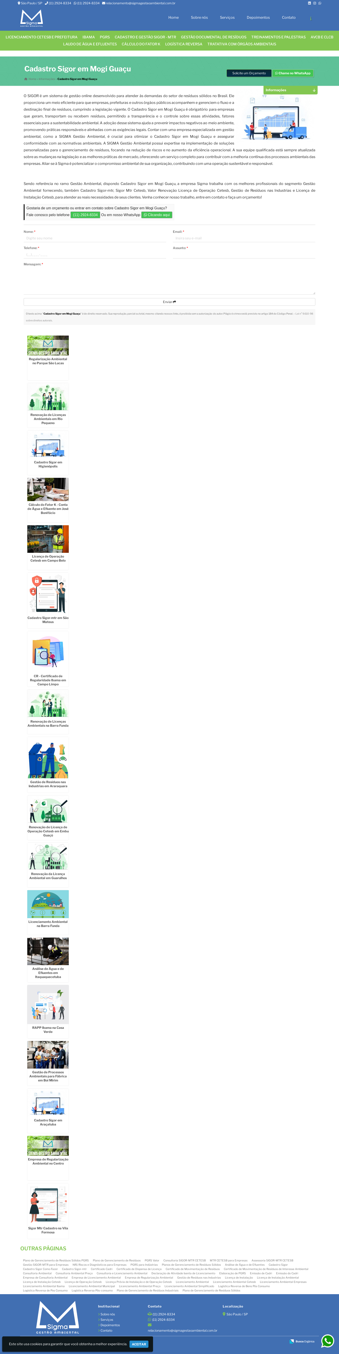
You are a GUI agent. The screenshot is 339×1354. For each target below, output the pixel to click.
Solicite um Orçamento (249, 73)
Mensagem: (33, 264)
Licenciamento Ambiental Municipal (92, 1286)
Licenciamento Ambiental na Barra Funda (48, 924)
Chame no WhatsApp (293, 73)
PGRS (105, 37)
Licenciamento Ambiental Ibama (44, 1286)
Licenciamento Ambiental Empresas (283, 1282)
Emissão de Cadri (261, 1273)
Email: (178, 231)
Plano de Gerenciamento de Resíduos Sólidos (211, 1290)
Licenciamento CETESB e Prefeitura (42, 37)
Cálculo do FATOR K (141, 44)
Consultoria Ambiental (37, 1273)
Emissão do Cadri (287, 1273)
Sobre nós (199, 17)
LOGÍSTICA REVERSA (183, 44)
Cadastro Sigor (278, 1264)
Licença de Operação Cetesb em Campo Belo (48, 558)
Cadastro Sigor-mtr (74, 1269)
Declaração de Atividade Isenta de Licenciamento (183, 1273)
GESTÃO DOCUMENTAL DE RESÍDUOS (213, 37)
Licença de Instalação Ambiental (278, 1277)
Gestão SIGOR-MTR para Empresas (46, 1264)
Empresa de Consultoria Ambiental (45, 1277)
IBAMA (88, 37)
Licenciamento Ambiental (192, 1282)
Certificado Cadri (101, 1269)
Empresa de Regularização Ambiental (149, 1277)
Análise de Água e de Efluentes (245, 1264)
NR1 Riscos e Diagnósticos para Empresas (99, 1264)
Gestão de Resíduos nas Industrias (199, 1277)
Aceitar (139, 1344)
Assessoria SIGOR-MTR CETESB (272, 1260)
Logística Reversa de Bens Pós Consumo (244, 1286)
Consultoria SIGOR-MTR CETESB (184, 1260)
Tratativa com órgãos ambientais (241, 44)
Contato (289, 17)
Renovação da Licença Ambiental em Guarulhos (48, 876)
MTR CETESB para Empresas (228, 1260)
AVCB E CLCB (322, 37)
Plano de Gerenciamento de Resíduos (117, 1260)
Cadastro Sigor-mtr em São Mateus (48, 620)
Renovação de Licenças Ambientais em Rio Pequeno (48, 419)
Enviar (169, 302)
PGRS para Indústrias (144, 1264)
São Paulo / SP (31, 3)
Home (173, 17)
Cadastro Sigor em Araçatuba (48, 1122)
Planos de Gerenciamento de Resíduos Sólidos (191, 1264)
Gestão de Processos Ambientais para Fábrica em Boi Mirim (48, 1076)
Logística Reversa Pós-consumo (92, 1290)
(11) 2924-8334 (60, 3)
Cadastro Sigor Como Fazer (40, 1269)
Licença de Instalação (239, 1277)
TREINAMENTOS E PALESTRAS (278, 37)
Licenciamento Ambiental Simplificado (189, 1286)
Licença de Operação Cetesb (83, 1282)
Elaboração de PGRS (232, 1273)
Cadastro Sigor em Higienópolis (48, 464)
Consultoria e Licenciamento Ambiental (122, 1273)
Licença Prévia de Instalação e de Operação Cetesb (139, 1282)
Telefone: (31, 248)
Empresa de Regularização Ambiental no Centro (48, 1161)
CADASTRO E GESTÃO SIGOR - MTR (145, 37)
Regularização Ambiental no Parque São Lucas (48, 361)
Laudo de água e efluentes (90, 44)
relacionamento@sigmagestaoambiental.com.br (140, 3)
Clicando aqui (157, 215)
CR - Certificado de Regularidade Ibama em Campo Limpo (48, 680)
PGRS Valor (152, 1260)
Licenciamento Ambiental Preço (139, 1286)
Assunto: (180, 248)
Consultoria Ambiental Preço (74, 1273)
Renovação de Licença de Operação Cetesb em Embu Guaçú (48, 831)
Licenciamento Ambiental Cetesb (234, 1282)
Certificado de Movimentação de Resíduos (193, 1269)
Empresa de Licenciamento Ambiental (96, 1277)
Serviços (227, 17)
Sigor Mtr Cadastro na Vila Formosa (48, 1230)
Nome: (29, 231)
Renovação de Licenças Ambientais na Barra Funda (48, 723)
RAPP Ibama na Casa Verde (48, 1030)
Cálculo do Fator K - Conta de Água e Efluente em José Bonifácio (48, 509)
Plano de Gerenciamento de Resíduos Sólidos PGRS (56, 1260)
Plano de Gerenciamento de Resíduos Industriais (148, 1290)
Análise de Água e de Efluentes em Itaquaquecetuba (48, 973)
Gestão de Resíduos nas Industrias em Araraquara (48, 784)
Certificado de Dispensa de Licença (139, 1269)
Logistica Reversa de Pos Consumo (45, 1290)
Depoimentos (258, 17)
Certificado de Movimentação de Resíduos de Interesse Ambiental (266, 1269)
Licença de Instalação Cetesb (42, 1282)
